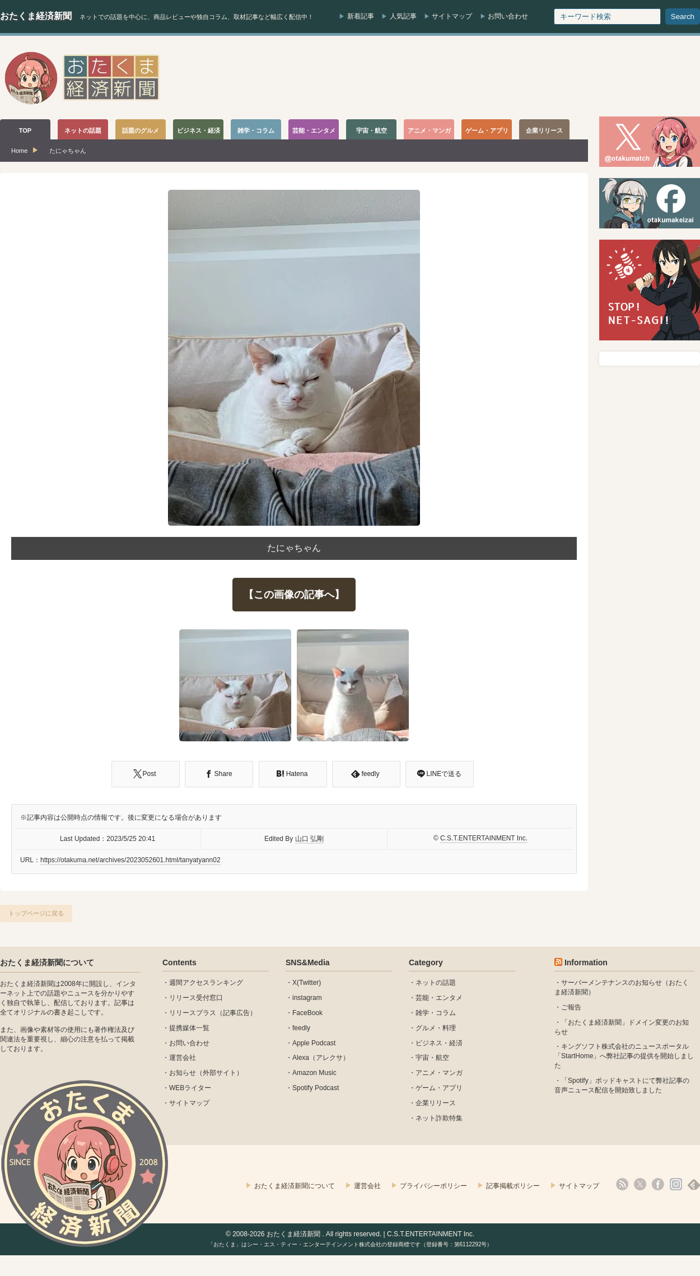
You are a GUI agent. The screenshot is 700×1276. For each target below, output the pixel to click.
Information (586, 962)
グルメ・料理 (436, 1028)
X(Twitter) (306, 983)
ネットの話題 (436, 983)
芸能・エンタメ (439, 998)
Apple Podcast (313, 1043)
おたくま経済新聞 (36, 16)
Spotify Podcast (315, 1088)
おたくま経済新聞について (47, 962)
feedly (301, 1028)
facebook (658, 1184)
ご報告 (571, 1007)
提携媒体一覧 (189, 1028)
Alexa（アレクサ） (320, 1058)
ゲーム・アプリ (439, 1088)
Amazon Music (314, 1073)
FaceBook (307, 1013)
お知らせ (182, 1073)
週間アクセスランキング (206, 983)
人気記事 (403, 16)
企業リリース (436, 1103)
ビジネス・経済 (439, 1043)
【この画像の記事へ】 (294, 594)
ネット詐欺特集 (439, 1118)
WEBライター (190, 1088)
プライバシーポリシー (433, 1186)
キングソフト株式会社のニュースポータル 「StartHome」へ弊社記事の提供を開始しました (624, 1056)
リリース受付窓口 (196, 998)
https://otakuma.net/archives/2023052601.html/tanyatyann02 (130, 860)
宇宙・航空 (432, 1058)
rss (622, 1184)
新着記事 (360, 16)
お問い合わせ (508, 16)
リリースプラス (192, 1013)
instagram (307, 998)
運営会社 (182, 1058)
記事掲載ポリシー (513, 1186)
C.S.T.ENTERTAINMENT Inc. (484, 838)
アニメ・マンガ (439, 1073)
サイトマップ (452, 16)
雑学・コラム (436, 1013)
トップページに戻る (36, 913)
